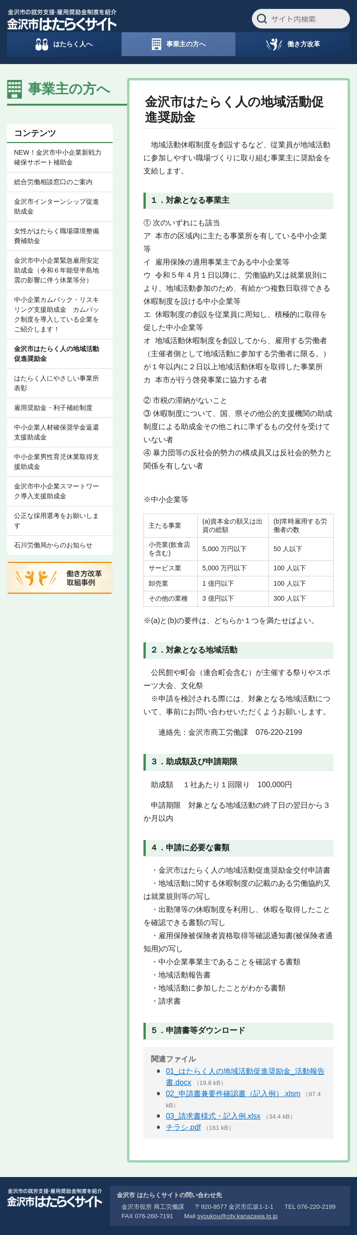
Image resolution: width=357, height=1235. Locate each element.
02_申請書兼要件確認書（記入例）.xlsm (233, 1094)
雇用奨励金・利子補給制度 (53, 407)
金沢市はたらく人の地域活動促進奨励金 (56, 353)
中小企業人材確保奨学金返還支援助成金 (56, 432)
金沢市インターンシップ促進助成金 (56, 206)
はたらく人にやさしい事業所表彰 (56, 383)
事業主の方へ (69, 88)
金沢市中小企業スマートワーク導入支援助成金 (56, 491)
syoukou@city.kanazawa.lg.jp (237, 1216)
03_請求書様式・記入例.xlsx (213, 1116)
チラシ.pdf (183, 1127)
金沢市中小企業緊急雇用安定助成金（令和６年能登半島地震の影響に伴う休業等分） (56, 270)
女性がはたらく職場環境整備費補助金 (56, 235)
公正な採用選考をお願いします (56, 520)
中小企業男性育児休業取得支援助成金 (56, 461)
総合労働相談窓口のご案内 (53, 182)
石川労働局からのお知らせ (53, 545)
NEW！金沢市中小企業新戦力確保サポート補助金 (57, 157)
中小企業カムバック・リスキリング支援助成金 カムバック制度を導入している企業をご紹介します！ (56, 314)
